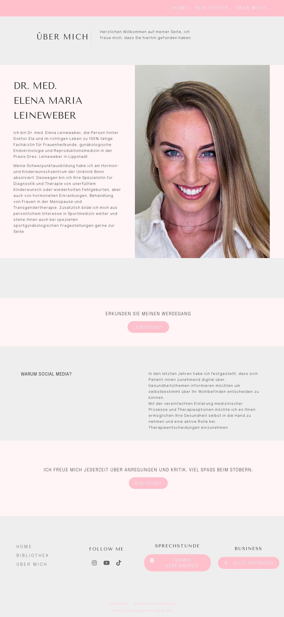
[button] (148, 327)
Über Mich (250, 8)
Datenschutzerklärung (155, 603)
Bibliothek (212, 8)
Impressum (118, 603)
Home (181, 8)
